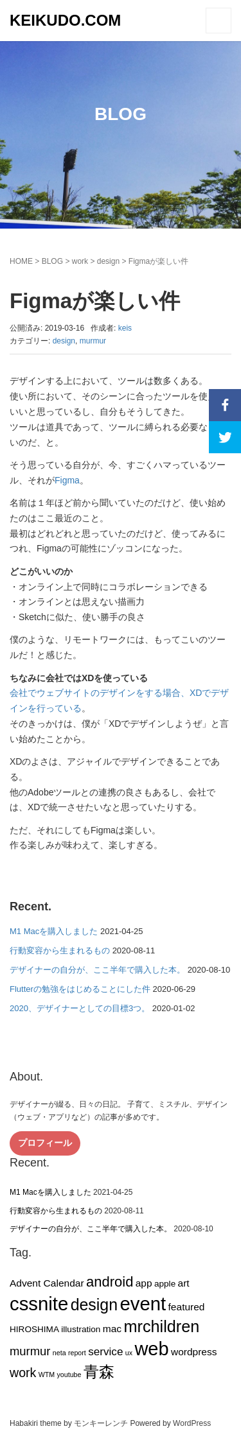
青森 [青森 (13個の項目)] (99, 1371)
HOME (21, 261)
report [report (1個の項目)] (77, 1353)
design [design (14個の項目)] (94, 1305)
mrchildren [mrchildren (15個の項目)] (161, 1326)
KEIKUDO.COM (65, 20)
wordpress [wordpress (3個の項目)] (194, 1351)
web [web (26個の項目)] (151, 1349)
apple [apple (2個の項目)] (164, 1283)
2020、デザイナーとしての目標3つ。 (80, 1008)
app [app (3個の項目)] (144, 1283)
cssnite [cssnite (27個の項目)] (39, 1303)
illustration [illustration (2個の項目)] (80, 1329)
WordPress (192, 1423)
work (80, 261)
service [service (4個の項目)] (105, 1351)
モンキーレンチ (101, 1423)
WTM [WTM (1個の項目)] (47, 1374)
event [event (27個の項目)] (143, 1303)
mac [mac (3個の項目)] (112, 1328)
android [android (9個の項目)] (109, 1282)
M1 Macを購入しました (54, 931)
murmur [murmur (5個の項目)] (30, 1351)
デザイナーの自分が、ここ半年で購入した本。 (97, 970)
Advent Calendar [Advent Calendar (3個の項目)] (47, 1283)
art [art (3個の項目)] (184, 1283)
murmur (93, 340)
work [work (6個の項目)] (23, 1373)
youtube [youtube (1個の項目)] (69, 1374)
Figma (67, 480)
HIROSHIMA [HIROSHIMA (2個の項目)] (34, 1329)
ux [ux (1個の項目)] (128, 1353)
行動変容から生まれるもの (60, 950)
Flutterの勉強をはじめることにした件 (80, 989)
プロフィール (45, 1143)
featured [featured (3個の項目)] (186, 1306)
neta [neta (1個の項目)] (59, 1353)
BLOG (52, 261)
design (108, 261)
